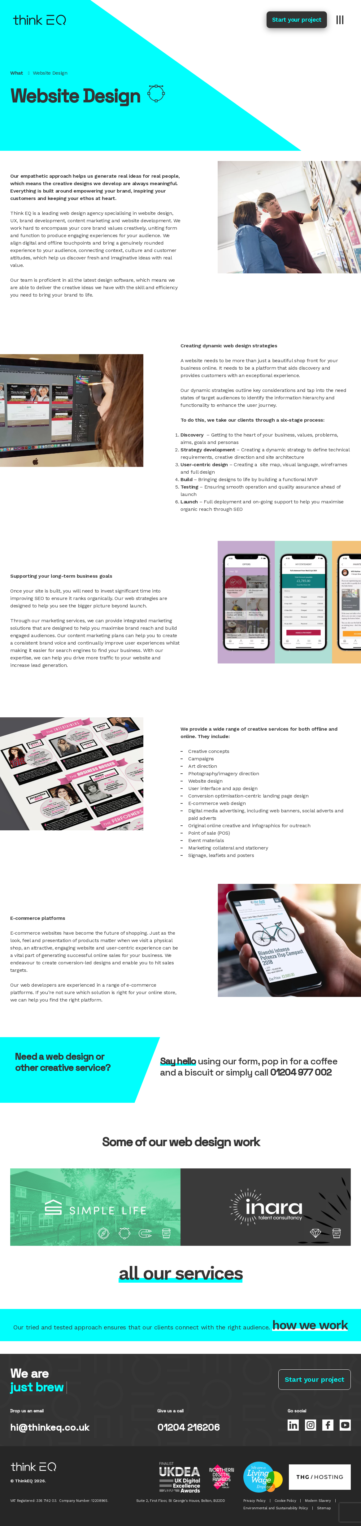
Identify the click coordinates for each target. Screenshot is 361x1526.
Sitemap (324, 1508)
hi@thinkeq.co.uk (49, 1427)
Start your (296, 19)
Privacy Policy (254, 1501)
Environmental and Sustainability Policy (275, 1508)
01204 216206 (188, 1427)
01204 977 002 (300, 1072)
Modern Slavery (318, 1501)
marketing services (63, 621)
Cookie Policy (285, 1501)
